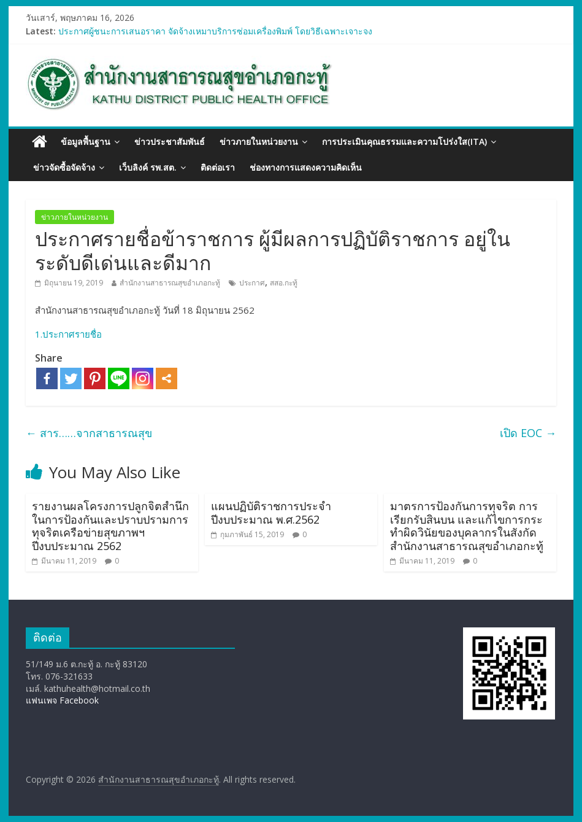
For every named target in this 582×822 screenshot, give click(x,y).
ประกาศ (252, 282)
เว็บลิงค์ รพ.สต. (148, 167)
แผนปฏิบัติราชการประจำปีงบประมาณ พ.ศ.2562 (271, 512)
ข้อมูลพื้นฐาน (85, 141)
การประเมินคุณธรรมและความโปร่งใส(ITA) (404, 141)
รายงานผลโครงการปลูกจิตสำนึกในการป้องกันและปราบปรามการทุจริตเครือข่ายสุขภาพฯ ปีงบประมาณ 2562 (110, 525)
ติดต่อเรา (218, 167)
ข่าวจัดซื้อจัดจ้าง (64, 167)
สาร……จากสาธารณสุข (89, 432)
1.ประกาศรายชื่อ (68, 334)
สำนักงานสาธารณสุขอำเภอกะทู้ (170, 282)
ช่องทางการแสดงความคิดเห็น (306, 167)
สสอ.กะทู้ (283, 282)
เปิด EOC (528, 432)
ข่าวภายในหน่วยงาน (259, 141)
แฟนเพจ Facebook (62, 700)
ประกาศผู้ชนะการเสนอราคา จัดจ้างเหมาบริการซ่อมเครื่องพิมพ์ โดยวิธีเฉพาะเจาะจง (215, 31)
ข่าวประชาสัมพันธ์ (169, 141)
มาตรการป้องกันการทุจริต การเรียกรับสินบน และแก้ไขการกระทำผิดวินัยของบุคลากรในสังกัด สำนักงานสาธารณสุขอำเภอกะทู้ (466, 525)
